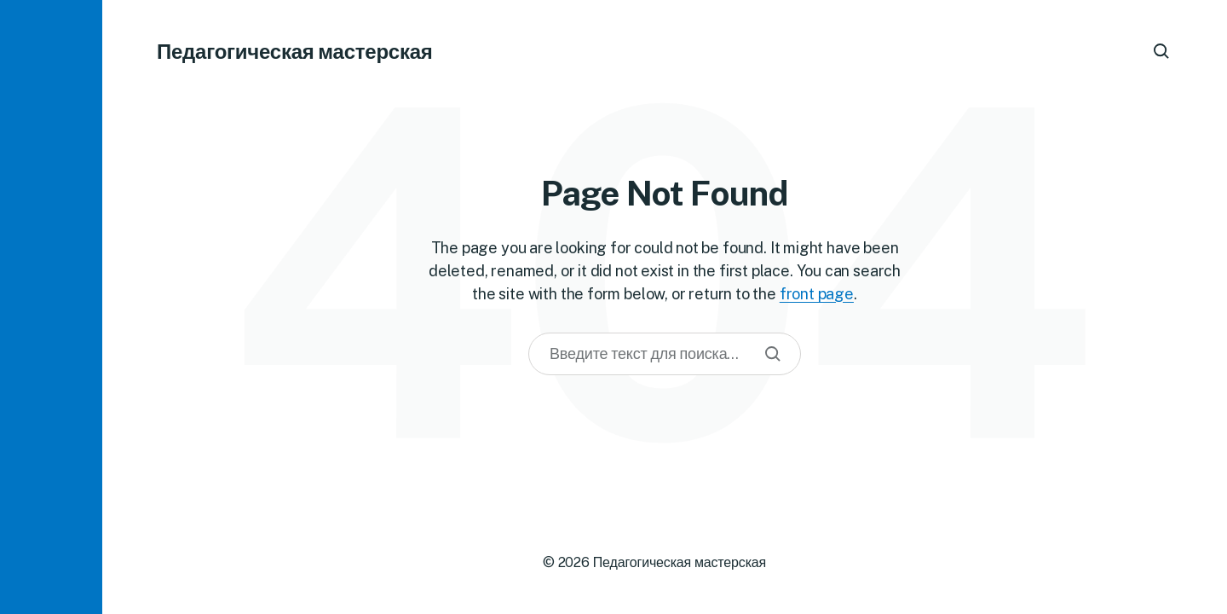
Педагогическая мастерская (295, 51)
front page (817, 294)
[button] (51, 307)
